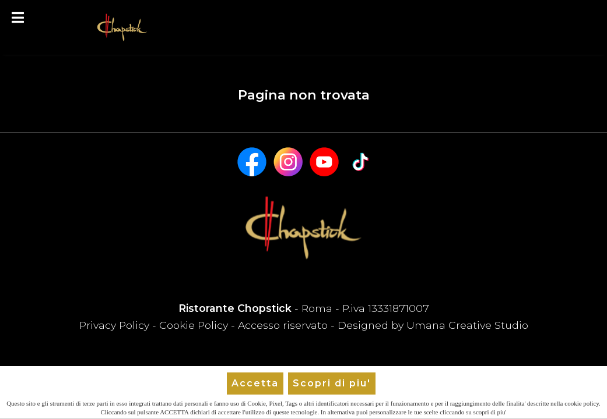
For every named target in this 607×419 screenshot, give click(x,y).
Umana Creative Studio (467, 325)
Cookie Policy (193, 325)
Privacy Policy (115, 325)
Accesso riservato (283, 325)
